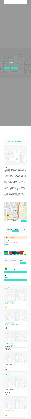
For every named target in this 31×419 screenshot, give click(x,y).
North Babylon (7, 346)
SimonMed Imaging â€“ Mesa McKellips (11, 324)
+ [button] (5, 203)
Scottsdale (19, 141)
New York (10, 346)
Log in (7, 244)
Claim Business (23, 263)
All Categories (11, 141)
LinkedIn (14, 251)
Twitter (10, 251)
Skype (6, 254)
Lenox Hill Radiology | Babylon (10, 345)
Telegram (9, 254)
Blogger (18, 251)
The (8, 1)
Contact (15, 272)
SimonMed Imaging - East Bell (10, 303)
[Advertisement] (15, 133)
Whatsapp (17, 254)
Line (25, 254)
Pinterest (21, 251)
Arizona (15, 141)
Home (6, 141)
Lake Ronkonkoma (7, 367)
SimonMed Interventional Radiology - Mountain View (14, 411)
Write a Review (15, 231)
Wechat (21, 254)
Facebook (6, 251)
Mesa (6, 325)
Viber (13, 254)
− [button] (5, 204)
